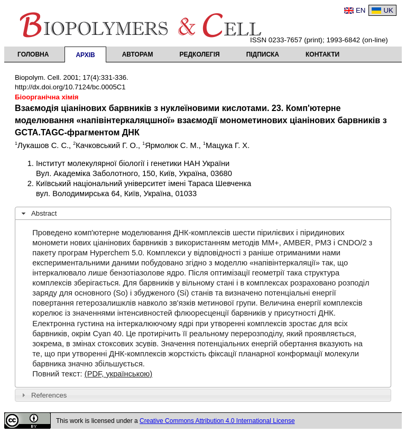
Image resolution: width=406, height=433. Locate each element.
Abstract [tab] (38, 213)
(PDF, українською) (119, 374)
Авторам (137, 54)
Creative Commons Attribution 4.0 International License (217, 421)
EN (361, 10)
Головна (33, 54)
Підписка (262, 54)
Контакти (322, 54)
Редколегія (200, 54)
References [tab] (43, 395)
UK (388, 10)
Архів (85, 55)
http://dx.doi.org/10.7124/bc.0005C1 (70, 87)
